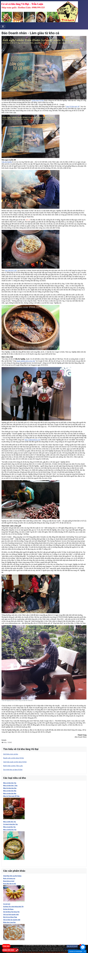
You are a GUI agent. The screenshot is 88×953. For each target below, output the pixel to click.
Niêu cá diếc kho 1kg (9, 821)
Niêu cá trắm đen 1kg (9, 783)
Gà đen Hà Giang (8, 909)
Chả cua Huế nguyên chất (11, 914)
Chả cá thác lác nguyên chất (11, 920)
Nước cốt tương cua (9, 878)
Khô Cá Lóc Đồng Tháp (10, 917)
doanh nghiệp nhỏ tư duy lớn (25, 361)
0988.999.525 (8, 950)
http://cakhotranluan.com (32, 439)
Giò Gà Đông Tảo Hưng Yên (11, 912)
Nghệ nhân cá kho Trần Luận (13, 766)
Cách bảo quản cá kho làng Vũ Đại (15, 762)
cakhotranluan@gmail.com (71, 949)
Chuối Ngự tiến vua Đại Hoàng (12, 876)
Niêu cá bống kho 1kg (9, 829)
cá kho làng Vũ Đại (38, 100)
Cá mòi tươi (6, 904)
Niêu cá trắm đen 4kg (9, 793)
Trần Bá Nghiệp (7, 162)
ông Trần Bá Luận (11, 270)
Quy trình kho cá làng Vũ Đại (12, 770)
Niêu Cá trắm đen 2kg (9, 788)
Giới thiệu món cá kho (10, 754)
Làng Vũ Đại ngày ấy (72, 106)
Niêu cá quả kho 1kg (9, 827)
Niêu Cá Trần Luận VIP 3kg (11, 796)
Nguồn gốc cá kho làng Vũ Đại (13, 758)
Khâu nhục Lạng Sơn (9, 922)
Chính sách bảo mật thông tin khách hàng (32, 952)
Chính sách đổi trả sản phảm (13, 952)
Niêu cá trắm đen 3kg (9, 791)
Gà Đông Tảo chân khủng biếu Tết (13, 906)
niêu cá (28, 220)
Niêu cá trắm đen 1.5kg (10, 785)
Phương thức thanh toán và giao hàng (53, 952)
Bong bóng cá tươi (8, 881)
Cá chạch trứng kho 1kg (10, 824)
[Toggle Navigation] (3, 26)
